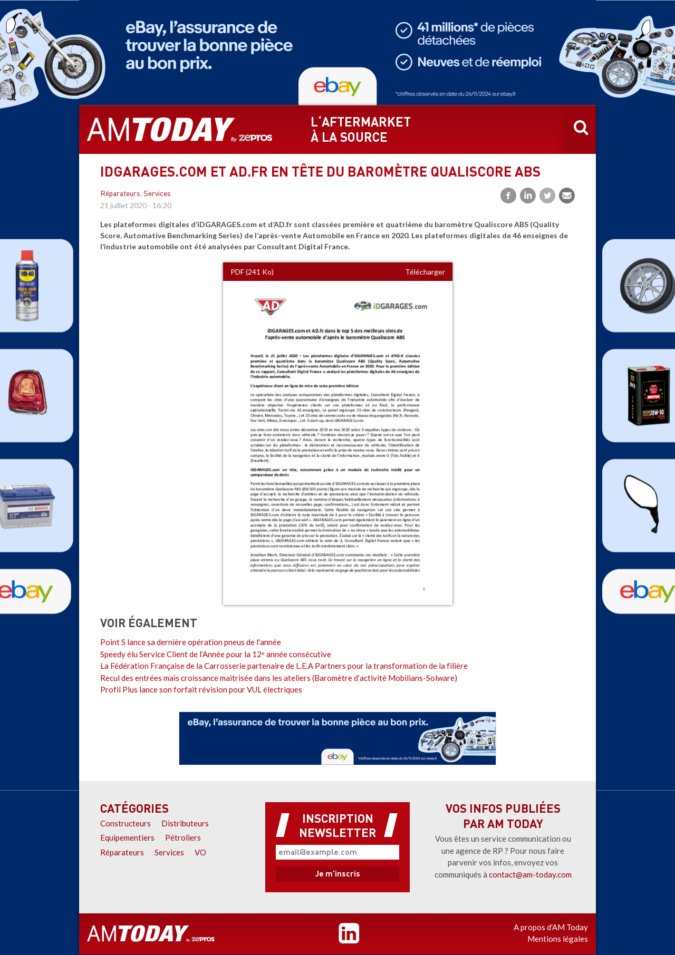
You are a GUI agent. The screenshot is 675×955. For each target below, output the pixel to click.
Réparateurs (120, 194)
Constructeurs (125, 823)
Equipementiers (127, 837)
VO (200, 852)
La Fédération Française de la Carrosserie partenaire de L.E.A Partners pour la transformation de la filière (284, 665)
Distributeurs (185, 823)
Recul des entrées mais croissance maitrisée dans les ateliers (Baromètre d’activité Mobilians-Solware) (278, 678)
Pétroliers (183, 837)
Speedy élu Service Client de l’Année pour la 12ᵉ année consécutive (215, 654)
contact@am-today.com (530, 874)
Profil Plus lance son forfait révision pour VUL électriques (201, 689)
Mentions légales (557, 938)
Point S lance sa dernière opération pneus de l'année (190, 642)
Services (157, 194)
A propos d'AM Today (551, 927)
